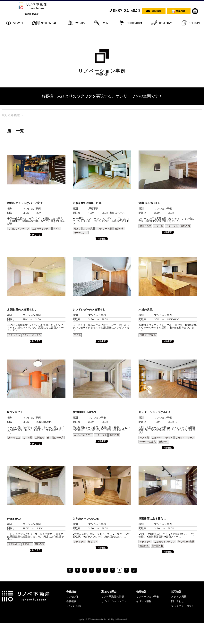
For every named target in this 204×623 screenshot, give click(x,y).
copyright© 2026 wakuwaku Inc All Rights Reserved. (102, 619)
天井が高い (14, 544)
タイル (56, 228)
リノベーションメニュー (115, 601)
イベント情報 (143, 601)
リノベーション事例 (147, 596)
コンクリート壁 (103, 228)
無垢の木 (119, 228)
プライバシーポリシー (184, 606)
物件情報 (141, 591)
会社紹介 (71, 591)
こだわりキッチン (41, 228)
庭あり (77, 228)
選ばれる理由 (108, 591)
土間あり (39, 437)
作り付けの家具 (148, 335)
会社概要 (71, 601)
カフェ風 (88, 228)
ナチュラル (172, 226)
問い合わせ (177, 601)
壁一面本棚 (157, 545)
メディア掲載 (178, 596)
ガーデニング (81, 232)
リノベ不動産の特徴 (112, 596)
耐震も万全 (145, 226)
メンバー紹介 (73, 606)
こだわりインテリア (18, 228)
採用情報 (176, 591)
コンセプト (72, 596)
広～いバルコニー (83, 435)
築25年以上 (14, 437)
